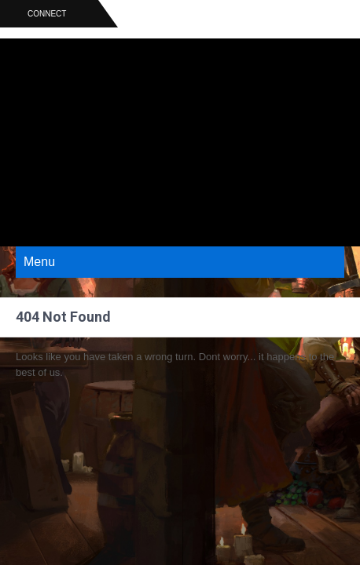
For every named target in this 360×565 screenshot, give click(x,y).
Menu (39, 261)
